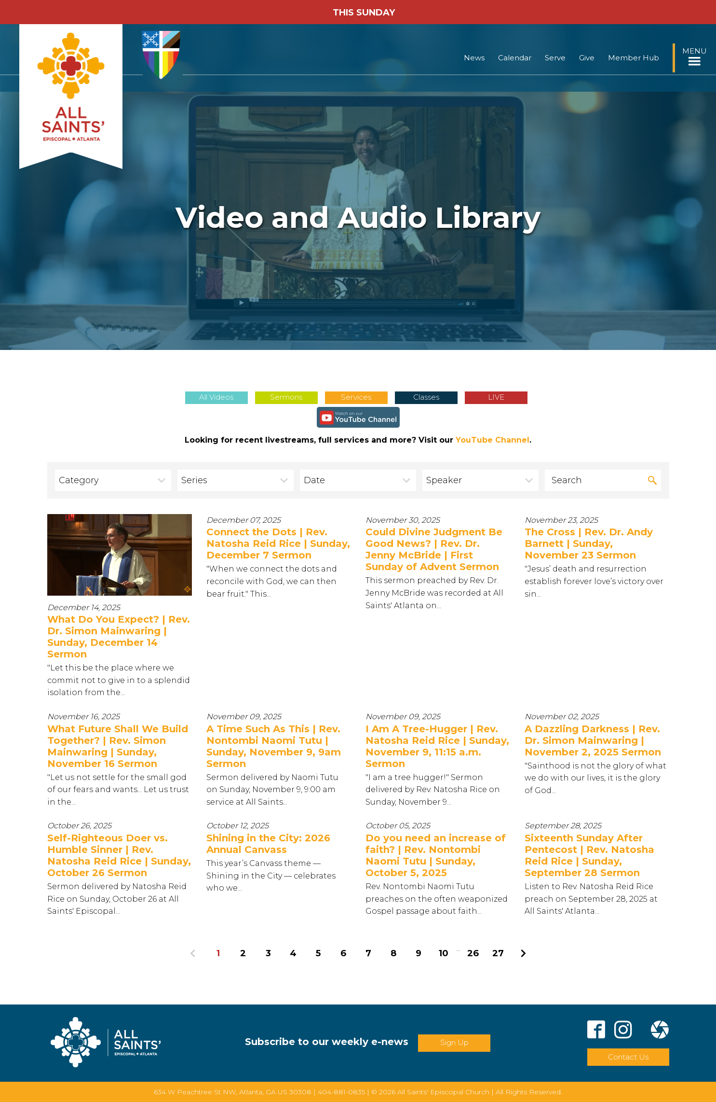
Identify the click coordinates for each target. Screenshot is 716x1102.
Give (586, 57)
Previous (193, 953)
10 (443, 953)
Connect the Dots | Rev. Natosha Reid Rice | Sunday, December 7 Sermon (278, 543)
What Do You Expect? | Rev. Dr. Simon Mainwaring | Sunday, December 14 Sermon (118, 637)
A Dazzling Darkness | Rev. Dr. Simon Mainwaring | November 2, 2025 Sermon (593, 740)
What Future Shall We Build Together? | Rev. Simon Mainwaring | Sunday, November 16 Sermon (117, 746)
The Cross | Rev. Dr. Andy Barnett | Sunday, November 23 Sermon (589, 543)
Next (523, 953)
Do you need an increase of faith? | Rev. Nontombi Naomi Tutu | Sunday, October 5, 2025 (435, 855)
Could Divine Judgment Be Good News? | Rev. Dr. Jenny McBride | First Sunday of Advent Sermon (433, 549)
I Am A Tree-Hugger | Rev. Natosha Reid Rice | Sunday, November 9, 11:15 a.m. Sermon (437, 746)
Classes (426, 397)
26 (473, 953)
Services (356, 397)
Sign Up (454, 1042)
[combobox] (113, 480)
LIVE (496, 397)
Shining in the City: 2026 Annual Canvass (268, 843)
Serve (555, 57)
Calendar (514, 57)
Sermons (286, 397)
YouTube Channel (492, 440)
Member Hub (633, 57)
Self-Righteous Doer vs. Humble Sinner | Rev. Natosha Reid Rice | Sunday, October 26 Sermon (119, 855)
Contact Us (628, 1056)
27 (498, 953)
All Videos (216, 397)
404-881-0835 (341, 1092)
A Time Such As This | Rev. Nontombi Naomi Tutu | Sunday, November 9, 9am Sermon (273, 746)
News (474, 57)
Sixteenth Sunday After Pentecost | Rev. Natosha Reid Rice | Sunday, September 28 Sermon (589, 855)
